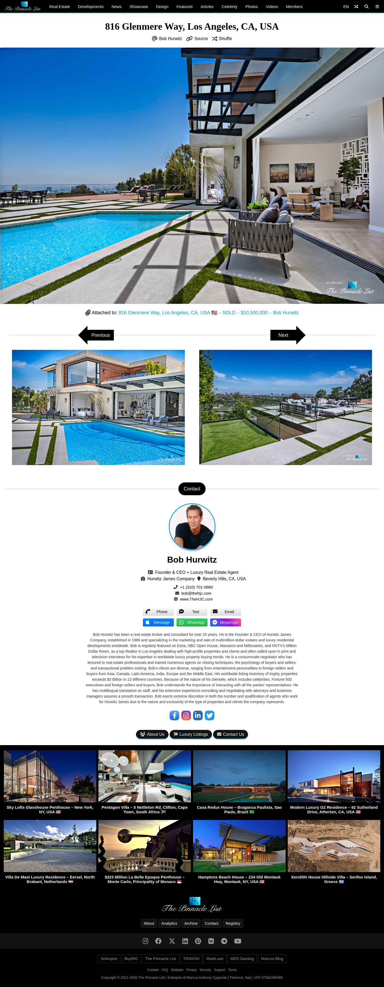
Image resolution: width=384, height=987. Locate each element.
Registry (233, 923)
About (149, 923)
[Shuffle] (356, 6)
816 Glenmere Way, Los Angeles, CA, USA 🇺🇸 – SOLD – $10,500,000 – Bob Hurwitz (209, 312)
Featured (185, 6)
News (116, 6)
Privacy (191, 970)
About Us (152, 734)
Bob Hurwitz (170, 38)
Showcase (139, 6)
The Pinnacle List (160, 959)
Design (162, 6)
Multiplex (177, 970)
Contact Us (230, 734)
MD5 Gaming (242, 959)
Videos (272, 6)
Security (205, 970)
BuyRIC (131, 959)
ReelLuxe (214, 959)
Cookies (153, 970)
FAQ (165, 970)
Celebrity (229, 6)
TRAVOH (191, 959)
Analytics (169, 923)
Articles (207, 6)
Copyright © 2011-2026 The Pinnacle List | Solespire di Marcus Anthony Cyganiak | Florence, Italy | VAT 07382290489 (192, 978)
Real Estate (59, 6)
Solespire (109, 959)
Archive (191, 923)
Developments (91, 6)
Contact (212, 923)
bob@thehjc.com (196, 593)
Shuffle (225, 38)
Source (201, 38)
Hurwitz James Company (171, 578)
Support (219, 970)
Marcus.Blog (272, 959)
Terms (232, 970)
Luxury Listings (191, 734)
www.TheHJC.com (196, 599)
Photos (251, 6)
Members (294, 6)
